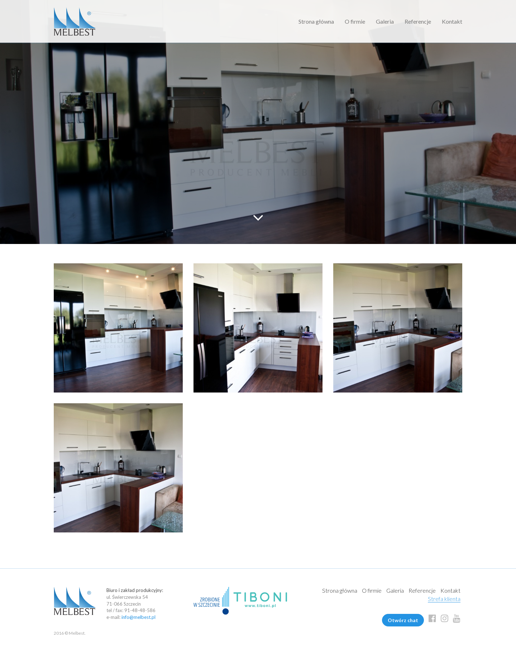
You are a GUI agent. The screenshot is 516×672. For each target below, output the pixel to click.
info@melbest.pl (138, 617)
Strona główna (316, 21)
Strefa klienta (444, 598)
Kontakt (452, 21)
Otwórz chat (403, 620)
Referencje (418, 21)
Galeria (385, 21)
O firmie (355, 21)
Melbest (75, 21)
